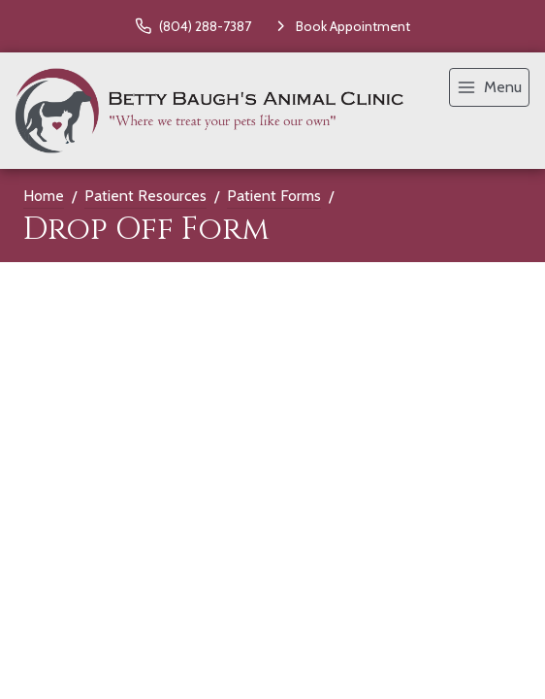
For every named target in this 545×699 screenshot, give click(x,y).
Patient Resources (145, 195)
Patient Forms (274, 195)
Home (43, 195)
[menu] (489, 87)
